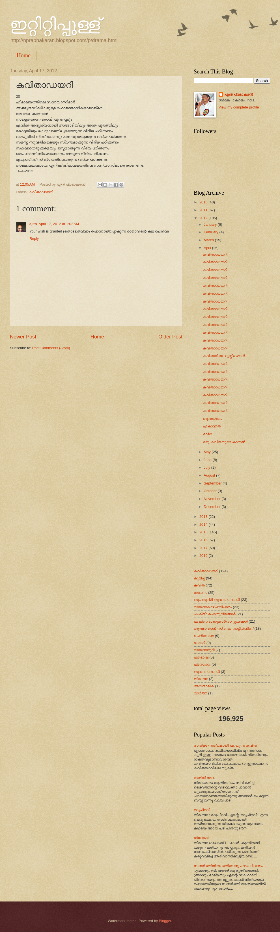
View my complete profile (239, 107)
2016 (203, 540)
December (212, 507)
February (211, 232)
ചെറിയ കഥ (204, 636)
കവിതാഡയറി (41, 192)
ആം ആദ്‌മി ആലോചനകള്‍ (217, 600)
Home (24, 55)
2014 (203, 524)
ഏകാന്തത (212, 426)
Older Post (170, 337)
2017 (203, 548)
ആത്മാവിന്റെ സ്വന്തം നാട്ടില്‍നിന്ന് (223, 628)
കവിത (199, 585)
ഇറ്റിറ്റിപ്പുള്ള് (55, 24)
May (208, 452)
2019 (203, 555)
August (210, 475)
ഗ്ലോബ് (201, 838)
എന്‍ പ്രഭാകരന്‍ (238, 94)
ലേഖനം (200, 592)
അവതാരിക (204, 686)
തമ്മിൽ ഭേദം (204, 777)
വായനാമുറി (204, 650)
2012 (203, 218)
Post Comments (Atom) (51, 348)
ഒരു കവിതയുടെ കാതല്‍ (224, 442)
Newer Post (23, 337)
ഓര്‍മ (207, 434)
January (210, 224)
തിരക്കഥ (201, 679)
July (207, 467)
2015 (203, 532)
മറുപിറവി (202, 810)
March (209, 240)
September (213, 483)
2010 (203, 202)
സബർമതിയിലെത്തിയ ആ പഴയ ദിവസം (228, 866)
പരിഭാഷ (201, 657)
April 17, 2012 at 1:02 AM (58, 224)
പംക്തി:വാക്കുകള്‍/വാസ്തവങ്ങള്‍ (221, 621)
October (210, 491)
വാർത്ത (200, 693)
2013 (203, 516)
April (208, 248)
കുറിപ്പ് (199, 578)
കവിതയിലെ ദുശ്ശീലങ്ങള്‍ (224, 356)
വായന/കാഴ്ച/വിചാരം (213, 607)
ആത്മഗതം (212, 418)
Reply (34, 238)
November (212, 499)
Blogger (165, 921)
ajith (33, 224)
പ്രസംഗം (202, 664)
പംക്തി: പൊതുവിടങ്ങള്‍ (214, 614)
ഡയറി (199, 643)
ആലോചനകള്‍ (207, 672)
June (208, 460)
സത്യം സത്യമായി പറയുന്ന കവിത (225, 745)
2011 (203, 210)
